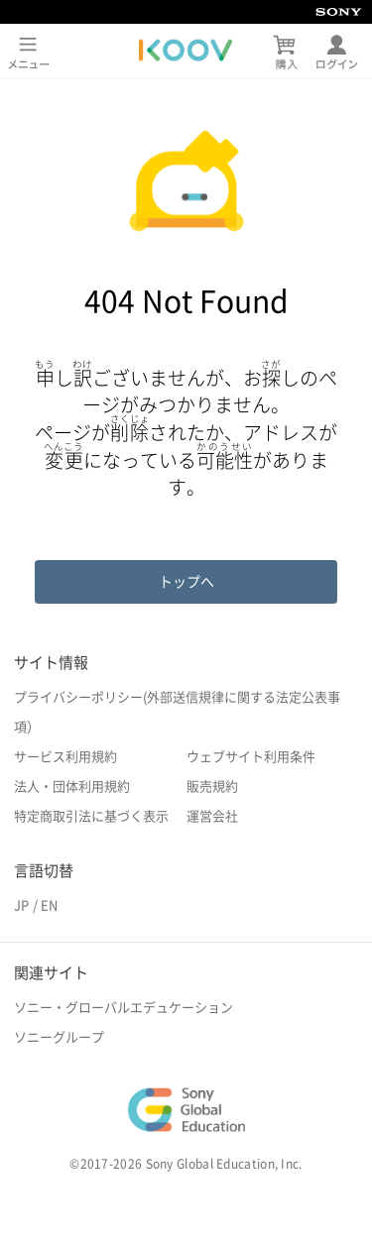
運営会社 (212, 816)
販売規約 (212, 786)
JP (21, 905)
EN (49, 905)
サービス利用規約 (65, 756)
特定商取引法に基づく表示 (91, 816)
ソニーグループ (59, 1037)
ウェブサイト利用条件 (250, 756)
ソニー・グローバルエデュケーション (123, 1007)
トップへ (186, 582)
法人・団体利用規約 (72, 786)
